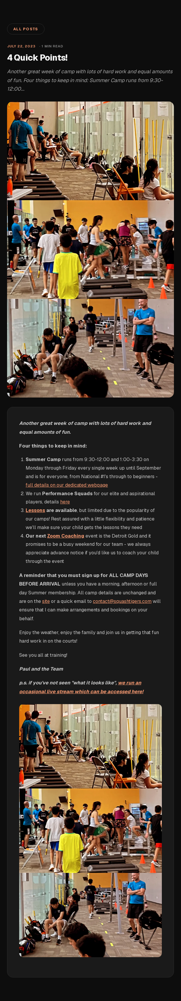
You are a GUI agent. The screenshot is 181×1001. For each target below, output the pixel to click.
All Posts (25, 28)
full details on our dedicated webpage (67, 485)
